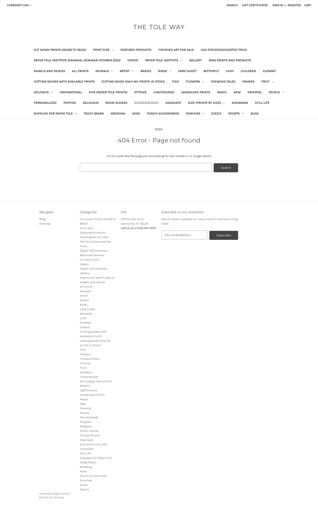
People (276, 92)
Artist (127, 71)
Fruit (267, 81)
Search (232, 5)
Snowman (240, 103)
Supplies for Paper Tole (55, 113)
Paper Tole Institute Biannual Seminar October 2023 (77, 60)
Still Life (262, 103)
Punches (195, 113)
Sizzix (216, 113)
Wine (136, 113)
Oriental (255, 92)
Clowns (269, 71)
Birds (164, 71)
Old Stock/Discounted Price (224, 50)
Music (222, 92)
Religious (91, 103)
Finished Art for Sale (176, 50)
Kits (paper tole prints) (108, 92)
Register (294, 5)
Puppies (69, 103)
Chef (230, 71)
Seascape (173, 103)
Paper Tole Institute (163, 60)
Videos (132, 60)
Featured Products (135, 50)
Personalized (45, 103)
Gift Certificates (255, 5)
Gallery (195, 60)
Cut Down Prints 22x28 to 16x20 (60, 50)
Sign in (277, 5)
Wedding (118, 113)
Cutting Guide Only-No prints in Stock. (133, 81)
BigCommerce (61, 493)
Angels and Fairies (49, 71)
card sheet (187, 71)
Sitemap (45, 223)
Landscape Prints (195, 92)
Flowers (195, 81)
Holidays (43, 92)
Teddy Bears (94, 113)
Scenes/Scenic (146, 103)
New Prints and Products (230, 60)
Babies (145, 71)
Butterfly (211, 71)
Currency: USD (19, 5)
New (237, 92)
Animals (104, 71)
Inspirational (70, 92)
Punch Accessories (163, 113)
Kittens (140, 92)
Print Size (103, 50)
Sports (236, 113)
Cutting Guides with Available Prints (64, 81)
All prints (80, 71)
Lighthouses (163, 92)
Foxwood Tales (223, 81)
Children (248, 71)
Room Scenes (116, 103)
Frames (248, 81)
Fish (175, 81)
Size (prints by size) (206, 103)
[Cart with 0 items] (307, 5)
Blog (254, 113)
